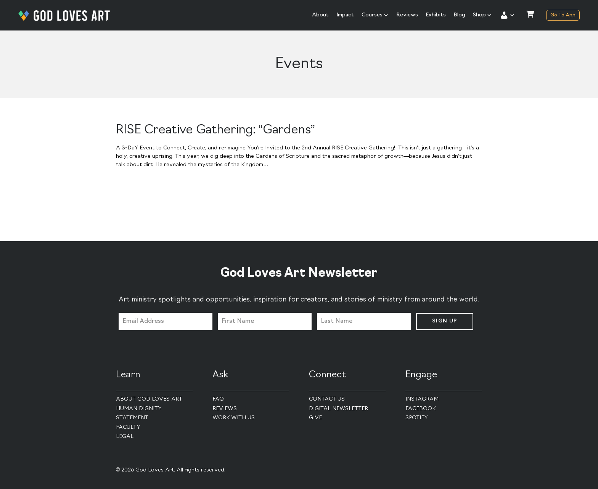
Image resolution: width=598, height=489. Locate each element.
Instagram (422, 399)
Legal (124, 436)
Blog (459, 15)
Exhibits (436, 15)
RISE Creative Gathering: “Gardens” (215, 130)
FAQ (218, 399)
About (320, 15)
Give (315, 418)
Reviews (407, 15)
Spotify (416, 418)
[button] (507, 15)
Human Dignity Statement (139, 413)
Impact (345, 15)
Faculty (128, 427)
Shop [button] (482, 15)
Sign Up (444, 321)
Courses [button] (375, 15)
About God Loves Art (149, 399)
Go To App (562, 15)
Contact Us (327, 399)
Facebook (420, 409)
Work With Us (233, 418)
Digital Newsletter (338, 409)
